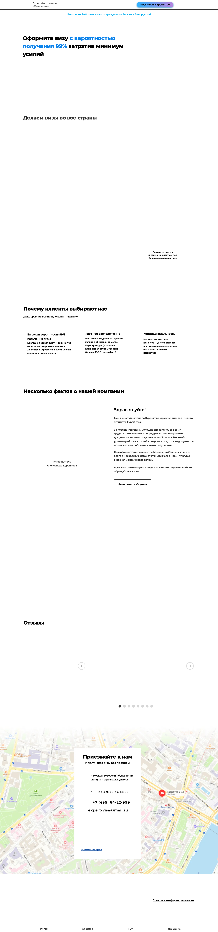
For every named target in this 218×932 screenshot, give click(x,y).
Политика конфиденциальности (173, 900)
